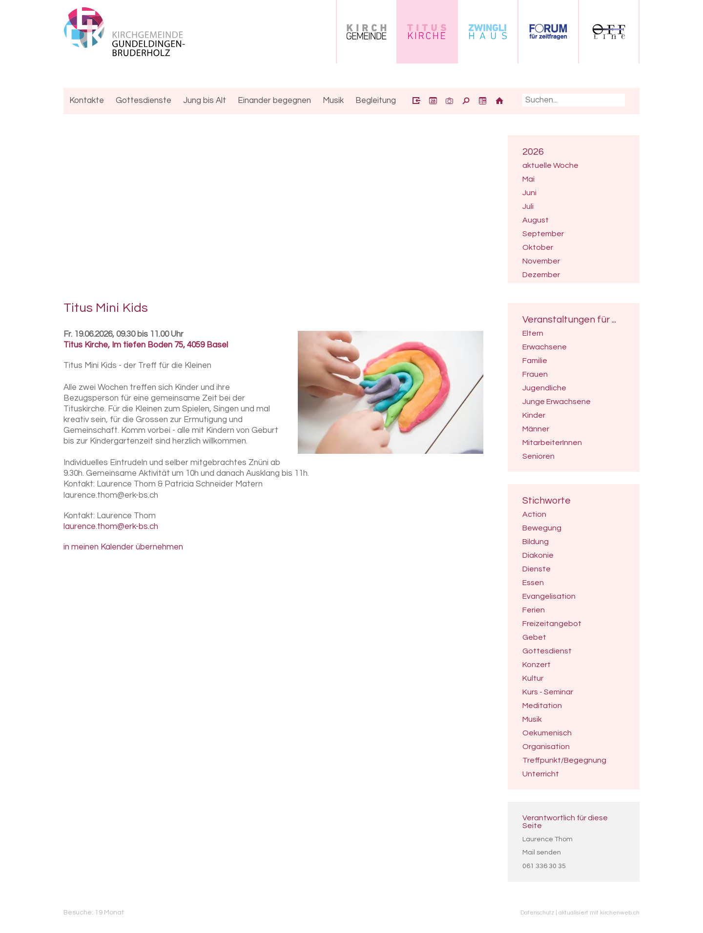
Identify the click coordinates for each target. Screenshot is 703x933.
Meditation (542, 706)
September (543, 234)
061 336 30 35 (544, 866)
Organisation (546, 746)
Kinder (533, 415)
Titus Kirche (145, 345)
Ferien (533, 610)
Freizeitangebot (551, 624)
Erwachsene (544, 347)
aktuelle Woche (550, 165)
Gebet (534, 637)
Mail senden (541, 852)
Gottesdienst (547, 651)
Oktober (537, 247)
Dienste (536, 569)
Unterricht (540, 774)
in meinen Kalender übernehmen (123, 547)
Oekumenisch (547, 733)
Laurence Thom (547, 839)
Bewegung (541, 528)
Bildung (535, 542)
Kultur (532, 678)
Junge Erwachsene (556, 402)
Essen (533, 583)
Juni (529, 193)
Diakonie (538, 555)
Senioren (538, 456)
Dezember (541, 275)
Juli (528, 206)
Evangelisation (549, 596)
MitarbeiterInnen (552, 442)
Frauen (535, 374)
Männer (535, 429)
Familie (534, 361)
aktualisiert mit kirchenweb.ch (599, 912)
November (541, 261)
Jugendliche (544, 388)
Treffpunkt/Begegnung (564, 760)
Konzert (536, 665)
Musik (532, 719)
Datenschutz (537, 912)
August (535, 220)
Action (534, 514)
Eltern (532, 333)
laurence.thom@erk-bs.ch (110, 526)
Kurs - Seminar (547, 692)
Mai (528, 179)
